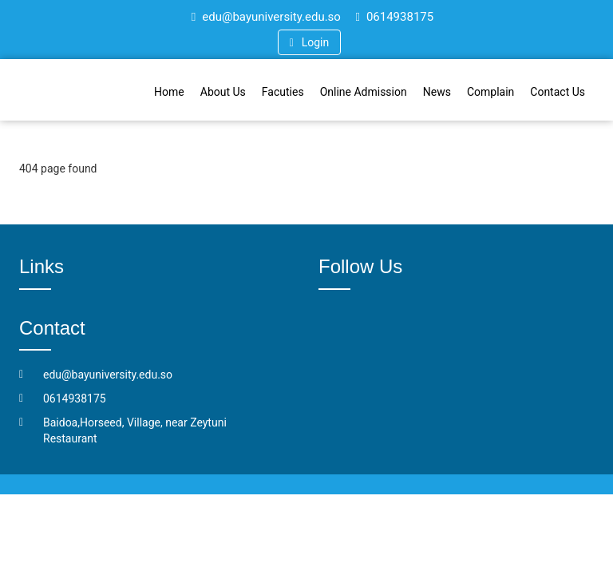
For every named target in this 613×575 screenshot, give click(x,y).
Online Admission (363, 91)
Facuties (283, 91)
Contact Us (557, 91)
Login (309, 42)
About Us (223, 91)
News (437, 91)
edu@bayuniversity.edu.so (266, 17)
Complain (490, 91)
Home (169, 91)
